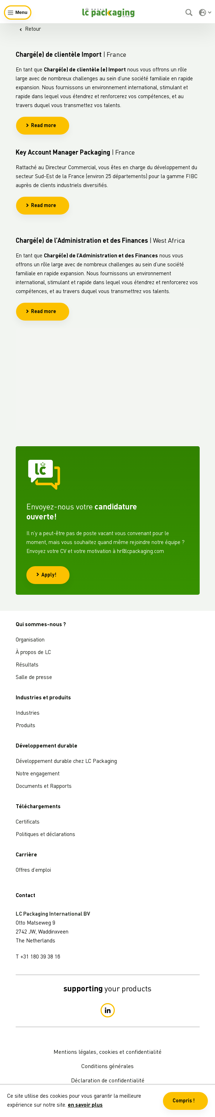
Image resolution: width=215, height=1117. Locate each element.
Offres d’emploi (33, 870)
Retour (30, 29)
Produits (25, 726)
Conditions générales (107, 1067)
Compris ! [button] (184, 1100)
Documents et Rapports (44, 786)
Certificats (28, 822)
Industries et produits (43, 698)
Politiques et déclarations (45, 834)
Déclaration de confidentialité (107, 1081)
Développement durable (46, 746)
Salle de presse (34, 677)
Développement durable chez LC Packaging (66, 761)
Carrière (26, 855)
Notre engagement (38, 774)
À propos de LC (33, 652)
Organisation (30, 640)
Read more (41, 125)
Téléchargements (38, 807)
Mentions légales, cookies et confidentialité (107, 1052)
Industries (28, 713)
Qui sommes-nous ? (41, 625)
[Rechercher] (189, 12)
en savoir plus (85, 1105)
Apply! (46, 575)
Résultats (27, 665)
